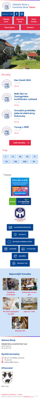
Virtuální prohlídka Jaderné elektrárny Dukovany (24, 113)
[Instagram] (22, 14)
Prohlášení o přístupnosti (8, 394)
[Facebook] (16, 14)
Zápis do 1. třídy (7, 14)
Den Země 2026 (22, 80)
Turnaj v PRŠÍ (21, 127)
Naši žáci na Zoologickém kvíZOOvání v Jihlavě (25, 96)
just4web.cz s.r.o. (28, 396)
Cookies (20, 394)
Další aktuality (19, 143)
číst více (16, 86)
